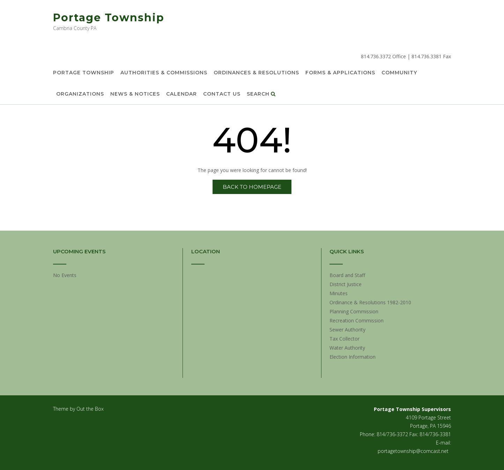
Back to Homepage (252, 187)
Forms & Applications (340, 72)
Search (261, 94)
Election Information (352, 356)
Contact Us (221, 94)
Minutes (338, 293)
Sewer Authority (347, 329)
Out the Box (90, 408)
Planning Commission (353, 311)
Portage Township (108, 17)
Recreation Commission (356, 320)
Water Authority (347, 347)
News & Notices (135, 94)
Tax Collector (344, 338)
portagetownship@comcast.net (413, 451)
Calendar (181, 94)
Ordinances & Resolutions (256, 72)
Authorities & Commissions (163, 72)
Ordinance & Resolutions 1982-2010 (370, 302)
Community (399, 72)
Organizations (80, 94)
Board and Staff (347, 275)
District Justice (345, 284)
